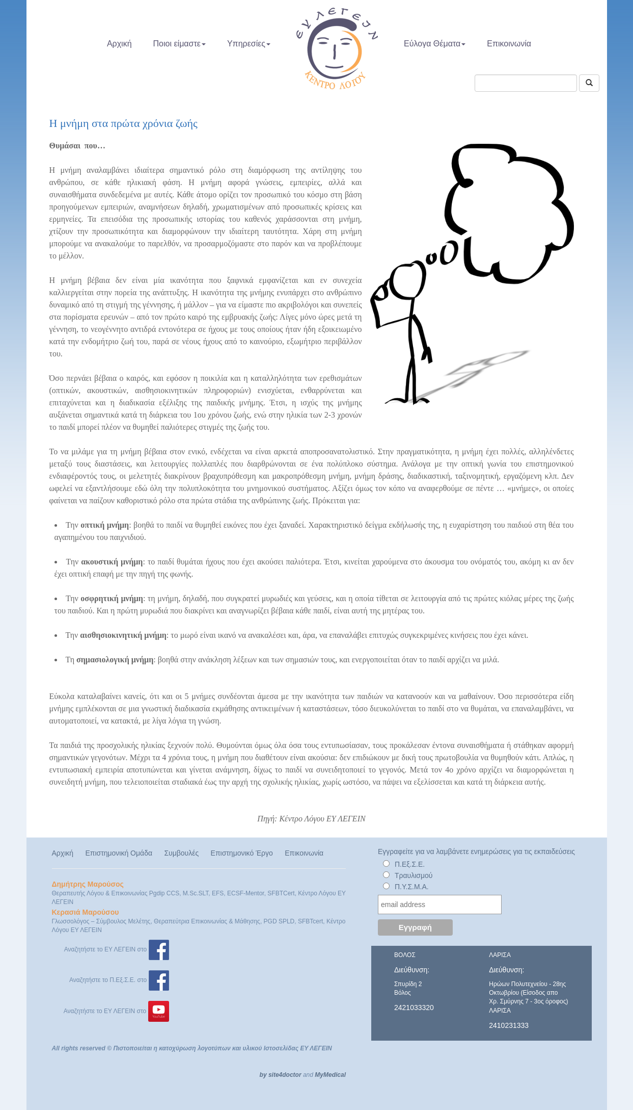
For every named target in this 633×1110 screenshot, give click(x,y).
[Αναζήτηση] (589, 83)
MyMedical (330, 1074)
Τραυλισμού (414, 875)
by (263, 1074)
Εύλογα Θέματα (434, 43)
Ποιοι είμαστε (179, 43)
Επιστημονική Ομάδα (118, 853)
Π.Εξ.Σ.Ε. (410, 864)
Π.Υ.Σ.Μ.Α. (412, 887)
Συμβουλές (181, 853)
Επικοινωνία (509, 43)
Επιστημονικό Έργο (242, 853)
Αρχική (119, 43)
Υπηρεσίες (248, 43)
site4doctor (284, 1074)
